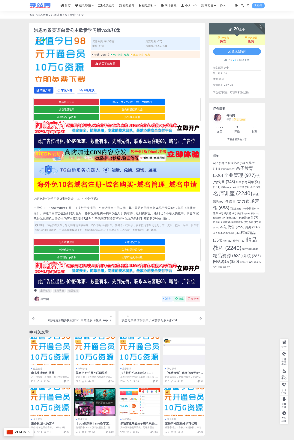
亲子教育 (70, 15)
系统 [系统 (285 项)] (252, 255)
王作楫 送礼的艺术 (42, 408)
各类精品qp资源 (116, 110)
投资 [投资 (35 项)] (255, 213)
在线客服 (174, 431)
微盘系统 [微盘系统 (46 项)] (243, 213)
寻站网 (41, 284)
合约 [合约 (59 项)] (255, 187)
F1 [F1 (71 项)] (229, 163)
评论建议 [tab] (90, 90)
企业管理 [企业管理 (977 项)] (240, 175)
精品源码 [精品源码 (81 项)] (250, 249)
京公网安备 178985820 (159, 434)
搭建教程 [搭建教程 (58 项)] (240, 222)
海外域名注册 (172, 110)
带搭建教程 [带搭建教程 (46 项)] (238, 208)
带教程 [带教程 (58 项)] (252, 208)
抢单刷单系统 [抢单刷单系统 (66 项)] (223, 222)
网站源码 (171, 353)
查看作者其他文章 (237, 139)
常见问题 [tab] (66, 90)
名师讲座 (56, 15)
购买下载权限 (105, 63)
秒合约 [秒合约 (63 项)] (239, 240)
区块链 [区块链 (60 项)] (243, 187)
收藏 (179, 283)
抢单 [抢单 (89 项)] (231, 217)
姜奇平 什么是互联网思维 (91, 358)
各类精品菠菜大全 (61, 110)
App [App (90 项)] (218, 163)
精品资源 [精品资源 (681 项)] (228, 255)
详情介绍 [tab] (44, 90)
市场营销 (82, 353)
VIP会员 (223, 37)
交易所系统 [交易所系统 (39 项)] (228, 169)
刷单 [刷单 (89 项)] (241, 182)
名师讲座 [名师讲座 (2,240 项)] (232, 193)
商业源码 (82, 404)
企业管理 (37, 353)
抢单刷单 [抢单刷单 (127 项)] (248, 217)
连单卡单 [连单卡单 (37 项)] (224, 267)
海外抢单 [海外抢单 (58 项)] (220, 233)
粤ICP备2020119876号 (135, 434)
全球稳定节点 (61, 102)
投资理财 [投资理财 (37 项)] (219, 217)
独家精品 (126, 404)
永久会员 (251, 37)
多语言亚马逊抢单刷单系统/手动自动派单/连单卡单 (139, 410)
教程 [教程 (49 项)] (253, 222)
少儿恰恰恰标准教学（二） (137, 358)
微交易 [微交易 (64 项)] (230, 213)
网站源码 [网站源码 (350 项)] (226, 261)
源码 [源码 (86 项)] (234, 233)
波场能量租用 (172, 102)
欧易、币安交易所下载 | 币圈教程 (117, 102)
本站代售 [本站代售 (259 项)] (232, 226)
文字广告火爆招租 (172, 242)
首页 (32, 15)
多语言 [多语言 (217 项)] (235, 201)
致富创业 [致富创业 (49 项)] (246, 262)
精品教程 (43, 15)
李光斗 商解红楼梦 (42, 358)
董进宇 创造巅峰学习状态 (181, 408)
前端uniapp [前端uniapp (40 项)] (228, 187)
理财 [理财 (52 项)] (227, 240)
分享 (167, 283)
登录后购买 (237, 51)
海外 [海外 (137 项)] (252, 227)
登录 (258, 5)
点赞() (193, 283)
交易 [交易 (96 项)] (239, 163)
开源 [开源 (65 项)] (218, 213)
